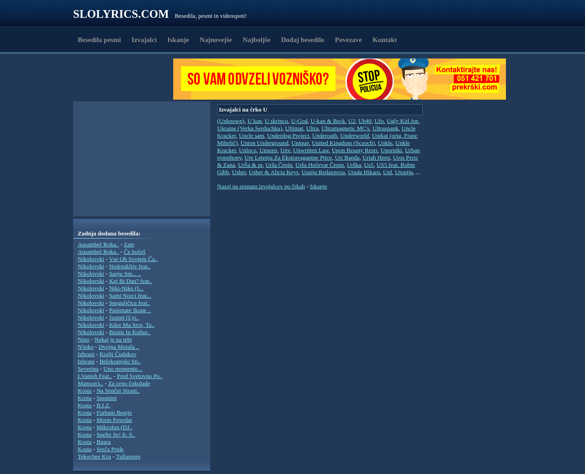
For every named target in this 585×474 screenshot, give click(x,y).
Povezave (348, 39)
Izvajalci (144, 39)
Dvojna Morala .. (119, 346)
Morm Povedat (114, 419)
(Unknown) (231, 120)
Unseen (268, 150)
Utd (387, 172)
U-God (299, 120)
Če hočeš (134, 251)
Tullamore (128, 456)
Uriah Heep (376, 157)
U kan (254, 120)
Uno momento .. (122, 368)
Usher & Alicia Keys (274, 172)
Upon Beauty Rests (355, 150)
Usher (239, 172)
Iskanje (178, 39)
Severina (88, 368)
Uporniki (391, 150)
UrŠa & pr (250, 164)
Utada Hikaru (364, 172)
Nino (84, 339)
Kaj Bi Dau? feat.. (130, 280)
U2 (352, 120)
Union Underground (264, 142)
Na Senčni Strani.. (118, 390)
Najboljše (257, 39)
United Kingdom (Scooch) (343, 142)
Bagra (103, 441)
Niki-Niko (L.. (126, 288)
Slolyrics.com (121, 14)
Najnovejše (216, 39)
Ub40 (365, 120)
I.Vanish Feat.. (95, 376)
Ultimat (294, 128)
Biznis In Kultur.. (129, 332)
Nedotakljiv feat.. (130, 266)
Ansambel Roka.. (98, 244)
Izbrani (86, 354)
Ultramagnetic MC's (345, 128)
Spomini (106, 397)
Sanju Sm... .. (125, 273)
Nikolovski (91, 259)
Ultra (312, 128)
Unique (300, 142)
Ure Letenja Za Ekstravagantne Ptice (288, 157)
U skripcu (276, 120)
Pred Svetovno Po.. (140, 376)
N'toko (86, 346)
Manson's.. (90, 383)
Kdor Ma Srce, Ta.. (131, 324)
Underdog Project (288, 135)
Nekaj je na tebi (113, 339)
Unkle (385, 142)
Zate (129, 244)
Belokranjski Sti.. (120, 361)
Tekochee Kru (94, 456)
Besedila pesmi (99, 39)
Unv (285, 150)
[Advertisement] (126, 79)
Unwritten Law (311, 150)
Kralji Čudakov (118, 354)
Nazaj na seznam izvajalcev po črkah (261, 186)
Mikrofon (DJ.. (114, 427)
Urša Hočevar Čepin (319, 164)
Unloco (247, 150)
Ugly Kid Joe (402, 120)
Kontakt (384, 39)
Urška (354, 164)
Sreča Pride (110, 449)
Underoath (324, 135)
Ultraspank (385, 128)
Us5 (369, 164)
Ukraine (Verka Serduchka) (249, 128)
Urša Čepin (279, 164)
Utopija (404, 172)
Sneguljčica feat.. (129, 302)
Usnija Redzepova (323, 172)
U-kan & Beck (327, 120)
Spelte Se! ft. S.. (115, 434)
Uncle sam (251, 135)
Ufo (378, 120)
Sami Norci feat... (130, 295)
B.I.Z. (103, 405)
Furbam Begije (114, 412)
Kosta (84, 390)
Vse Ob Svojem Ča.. (133, 259)
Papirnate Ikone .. (130, 310)
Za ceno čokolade (129, 383)
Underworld (354, 135)
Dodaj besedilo (302, 39)
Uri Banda (347, 157)
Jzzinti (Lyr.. (124, 317)
